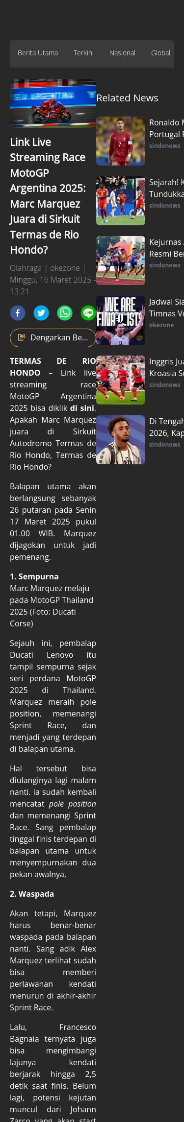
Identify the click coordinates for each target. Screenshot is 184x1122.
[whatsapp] (65, 313)
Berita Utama (38, 52)
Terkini (84, 52)
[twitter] (41, 313)
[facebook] (18, 313)
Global (160, 52)
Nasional (122, 52)
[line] (88, 313)
